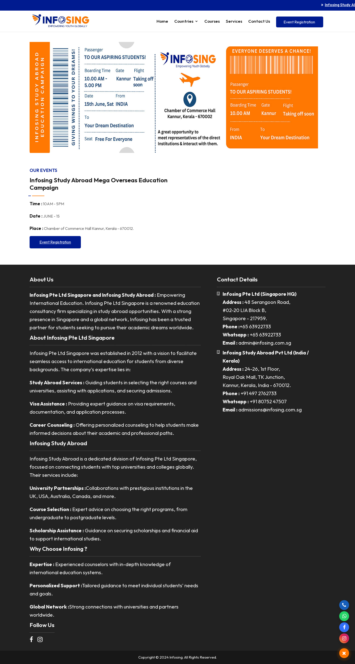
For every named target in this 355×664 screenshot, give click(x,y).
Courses (212, 21)
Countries (183, 21)
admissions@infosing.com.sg (270, 409)
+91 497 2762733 (259, 393)
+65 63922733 (255, 326)
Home (162, 21)
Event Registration (299, 21)
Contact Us (259, 21)
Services (234, 21)
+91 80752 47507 (268, 401)
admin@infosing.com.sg (264, 343)
